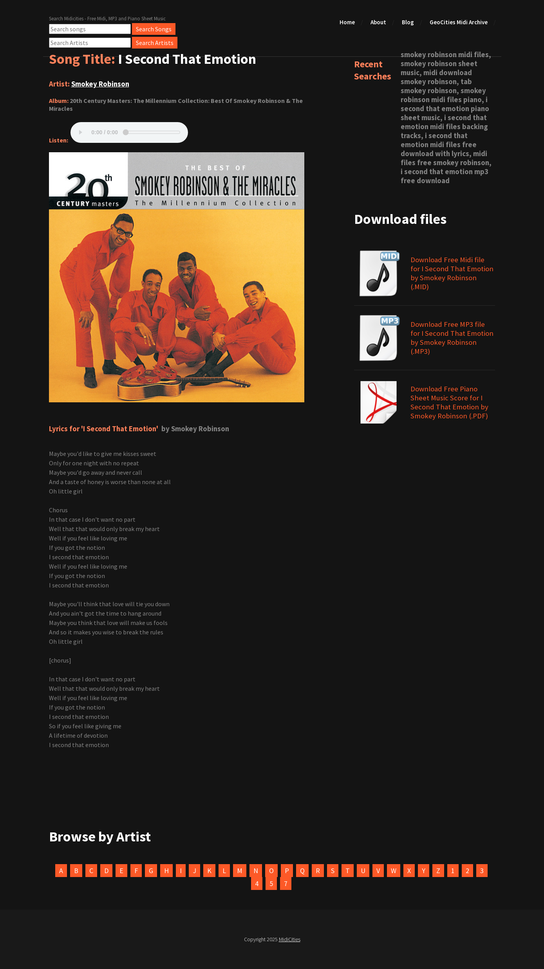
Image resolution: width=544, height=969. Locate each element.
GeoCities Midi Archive (459, 22)
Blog (408, 22)
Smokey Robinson (100, 83)
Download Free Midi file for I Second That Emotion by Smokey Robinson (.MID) (451, 273)
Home (347, 22)
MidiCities (289, 939)
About (378, 22)
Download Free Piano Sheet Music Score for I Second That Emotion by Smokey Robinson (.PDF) (449, 402)
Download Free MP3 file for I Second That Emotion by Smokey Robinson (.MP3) (451, 338)
